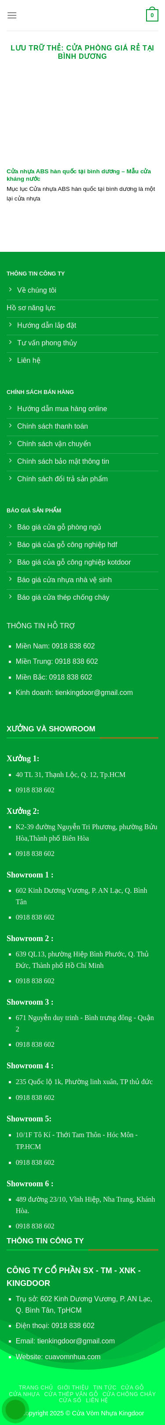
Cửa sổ (70, 1400)
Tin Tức (105, 1388)
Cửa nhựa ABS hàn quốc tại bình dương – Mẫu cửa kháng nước (79, 175)
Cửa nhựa (24, 1394)
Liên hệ (97, 1400)
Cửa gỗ (132, 1388)
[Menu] (12, 15)
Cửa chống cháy (129, 1394)
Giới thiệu (73, 1388)
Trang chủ (35, 1388)
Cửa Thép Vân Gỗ (71, 1394)
